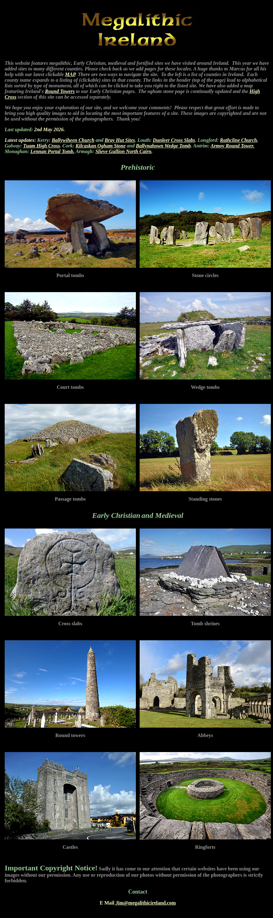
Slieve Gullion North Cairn (123, 151)
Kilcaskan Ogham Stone (101, 145)
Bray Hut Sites (120, 140)
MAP (70, 74)
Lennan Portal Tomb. (52, 151)
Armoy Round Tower (232, 145)
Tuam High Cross (41, 145)
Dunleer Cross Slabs (174, 140)
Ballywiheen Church (73, 140)
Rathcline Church (238, 140)
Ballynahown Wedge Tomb (163, 145)
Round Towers (60, 91)
